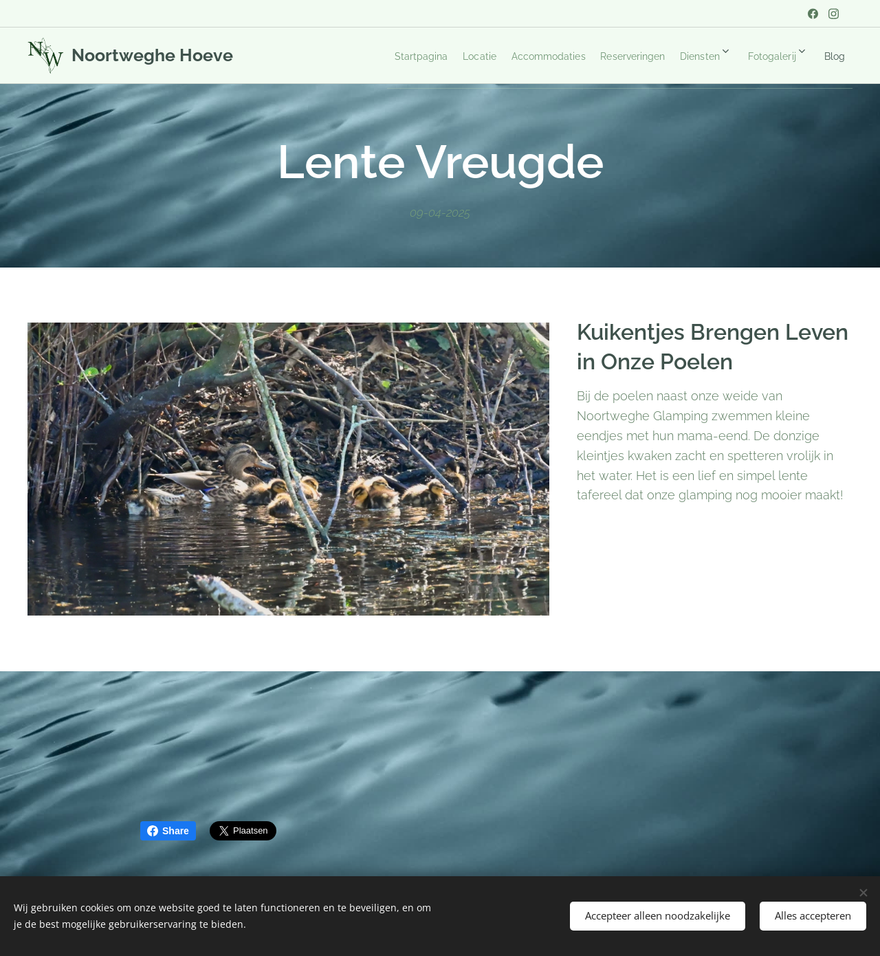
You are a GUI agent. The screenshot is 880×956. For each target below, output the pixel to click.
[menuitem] (368, 56)
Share (168, 830)
